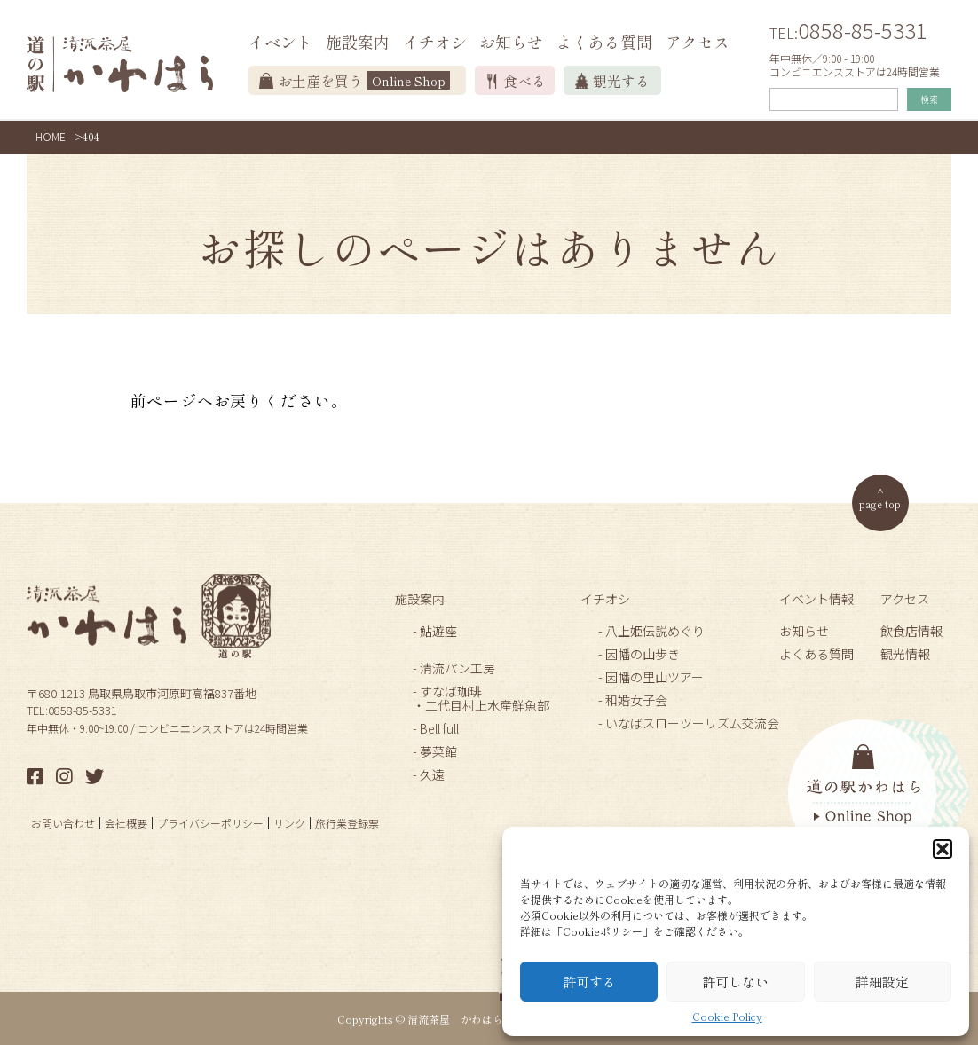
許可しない (735, 981)
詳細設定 (882, 981)
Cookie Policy (727, 1016)
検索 (929, 99)
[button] (942, 849)
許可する (589, 981)
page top (880, 503)
